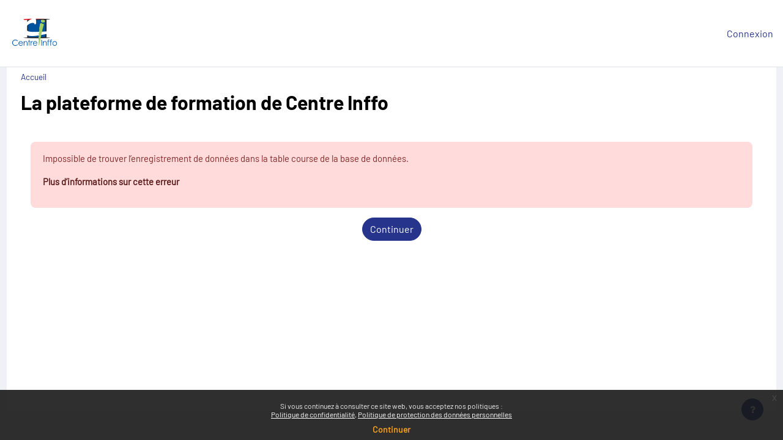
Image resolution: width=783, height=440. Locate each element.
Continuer (392, 231)
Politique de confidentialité (313, 414)
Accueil (56, 77)
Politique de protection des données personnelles (435, 414)
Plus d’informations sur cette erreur (141, 183)
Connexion (750, 33)
